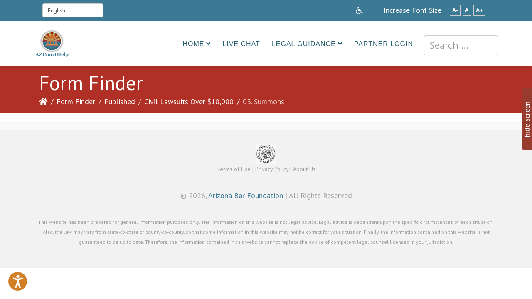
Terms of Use (234, 169)
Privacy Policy (271, 169)
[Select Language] (72, 10)
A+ (479, 10)
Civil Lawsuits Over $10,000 (189, 101)
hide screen (527, 119)
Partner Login (383, 43)
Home (193, 43)
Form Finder (76, 101)
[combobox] (461, 45)
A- (455, 10)
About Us (304, 169)
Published (119, 101)
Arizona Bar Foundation (245, 195)
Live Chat (241, 43)
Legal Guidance (304, 43)
